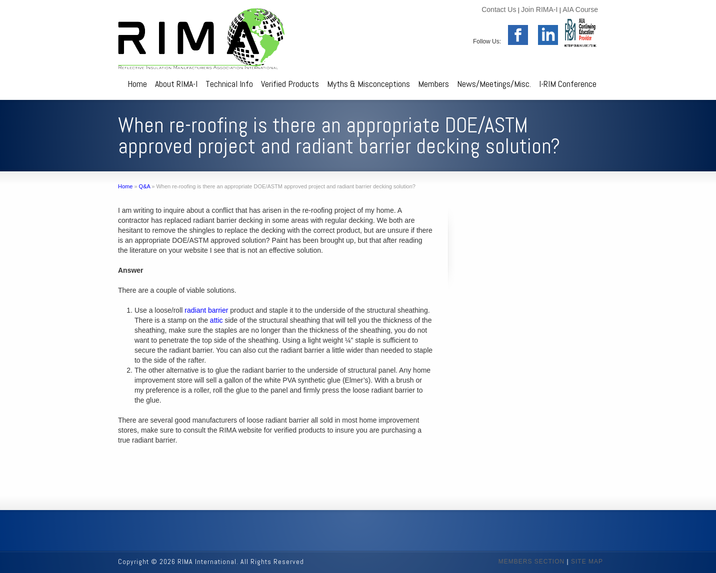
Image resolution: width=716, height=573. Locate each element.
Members (433, 83)
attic (216, 320)
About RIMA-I (176, 83)
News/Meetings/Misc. (494, 83)
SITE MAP (587, 561)
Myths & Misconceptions (368, 83)
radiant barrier (206, 310)
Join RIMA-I (539, 9)
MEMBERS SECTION (531, 561)
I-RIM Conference (567, 83)
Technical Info (229, 83)
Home (137, 83)
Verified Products (290, 83)
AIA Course (580, 9)
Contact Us (499, 9)
